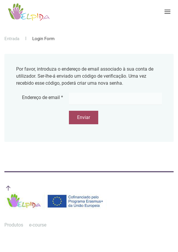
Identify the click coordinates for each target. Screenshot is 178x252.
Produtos (13, 225)
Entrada (11, 38)
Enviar (83, 117)
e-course (37, 225)
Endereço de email (42, 97)
